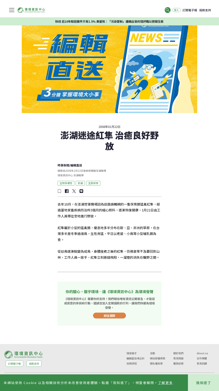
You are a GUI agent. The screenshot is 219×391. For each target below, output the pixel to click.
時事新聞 (63, 165)
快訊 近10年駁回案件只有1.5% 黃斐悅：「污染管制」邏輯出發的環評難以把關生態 (116, 21)
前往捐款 (109, 315)
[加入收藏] (59, 191)
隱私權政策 (156, 363)
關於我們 (178, 353)
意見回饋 (202, 363)
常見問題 (178, 358)
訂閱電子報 (189, 10)
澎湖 (80, 183)
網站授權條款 (157, 358)
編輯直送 (76, 165)
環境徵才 (132, 353)
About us (202, 353)
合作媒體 (202, 358)
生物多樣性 (66, 183)
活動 (152, 353)
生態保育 (93, 183)
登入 (175, 10)
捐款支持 (205, 10)
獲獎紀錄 (178, 363)
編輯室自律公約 (135, 358)
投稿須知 (132, 363)
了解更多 (165, 382)
